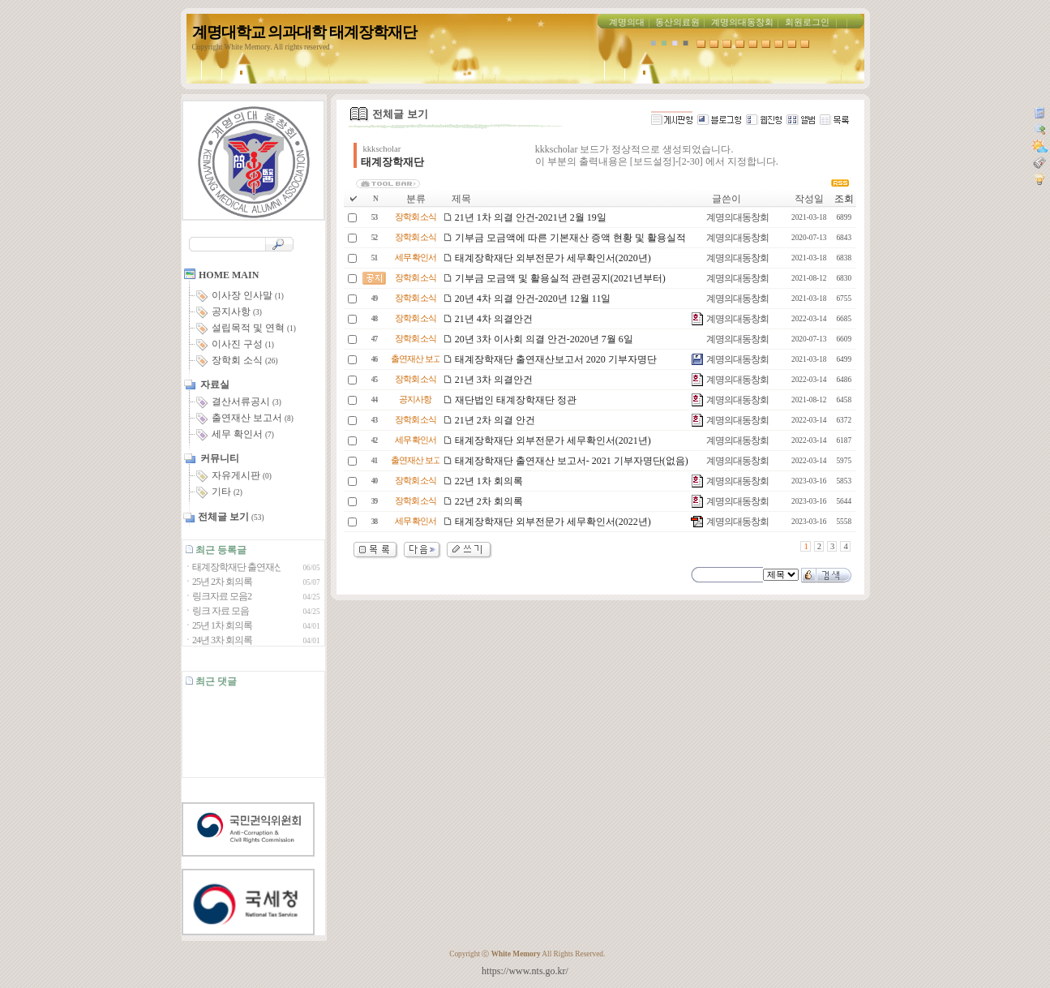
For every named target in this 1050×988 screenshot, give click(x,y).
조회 (844, 198)
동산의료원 (677, 22)
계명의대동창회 (742, 22)
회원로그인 (807, 22)
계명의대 (627, 22)
